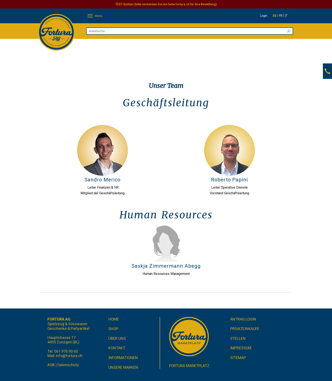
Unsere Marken (123, 367)
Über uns (117, 338)
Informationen (123, 357)
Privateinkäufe (244, 328)
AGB (51, 365)
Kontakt (116, 348)
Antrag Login (243, 319)
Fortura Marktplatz (189, 365)
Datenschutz (68, 365)
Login (263, 15)
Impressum (240, 348)
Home (113, 319)
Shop (113, 328)
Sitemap (238, 357)
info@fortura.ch (69, 356)
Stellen (238, 338)
